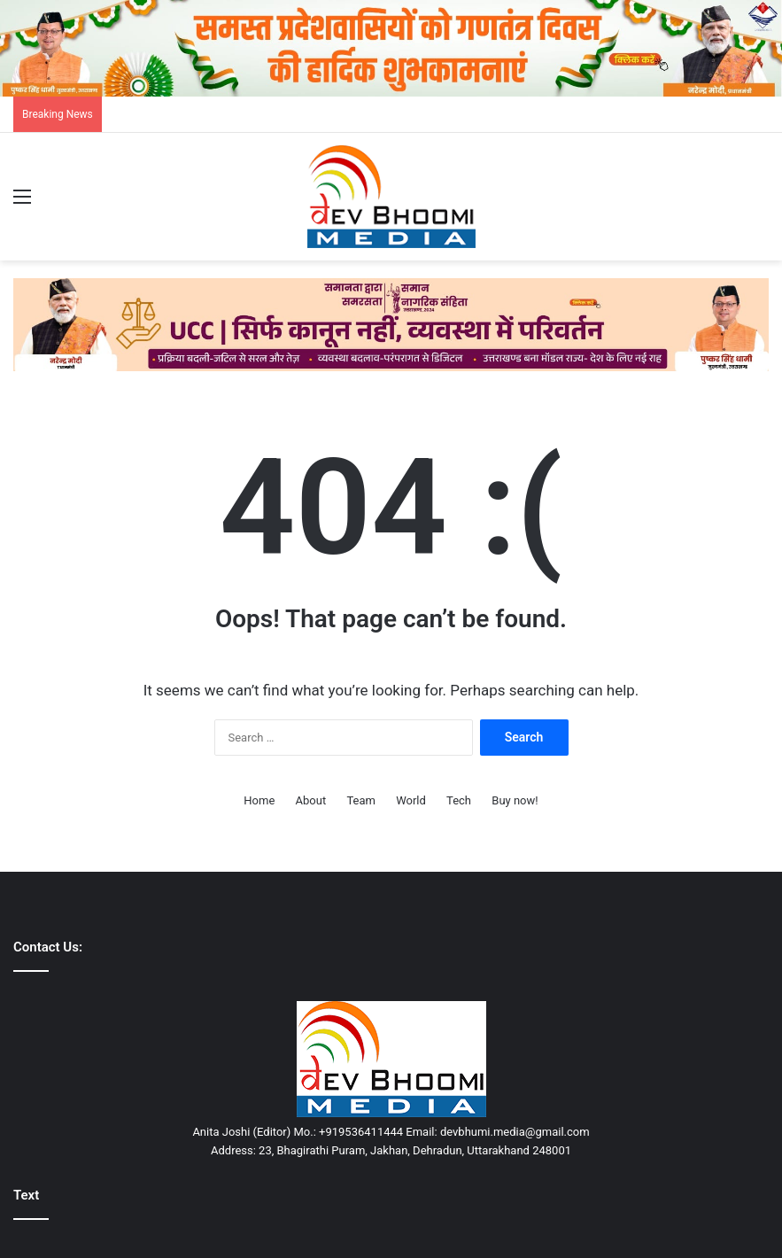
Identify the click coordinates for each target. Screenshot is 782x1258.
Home (259, 800)
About (311, 800)
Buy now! (515, 800)
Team (361, 800)
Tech (458, 800)
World (411, 800)
